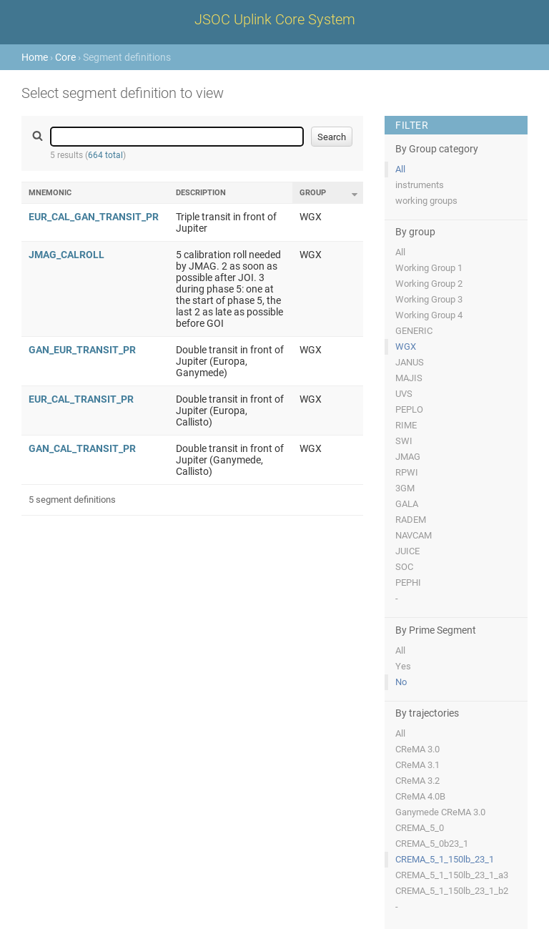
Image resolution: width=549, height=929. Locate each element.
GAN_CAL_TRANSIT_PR (82, 448)
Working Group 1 (429, 267)
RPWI (406, 472)
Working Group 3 (429, 299)
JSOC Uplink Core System (274, 19)
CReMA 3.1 (417, 765)
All (400, 169)
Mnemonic (50, 192)
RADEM (410, 519)
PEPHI (408, 582)
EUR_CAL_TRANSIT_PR (81, 399)
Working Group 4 (429, 315)
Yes (403, 666)
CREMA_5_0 (419, 827)
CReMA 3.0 (417, 749)
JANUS (409, 362)
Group (313, 192)
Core (65, 57)
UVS (403, 393)
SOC (404, 566)
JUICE (407, 551)
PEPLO (409, 409)
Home (34, 57)
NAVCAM (413, 535)
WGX (405, 346)
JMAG (407, 456)
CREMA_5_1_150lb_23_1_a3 (451, 875)
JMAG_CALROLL (66, 254)
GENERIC (413, 330)
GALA (406, 503)
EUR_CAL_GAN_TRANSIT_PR (94, 216)
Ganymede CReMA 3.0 (440, 812)
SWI (403, 441)
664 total (105, 155)
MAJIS (408, 378)
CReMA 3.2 (417, 780)
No (401, 682)
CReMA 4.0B (420, 796)
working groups (426, 200)
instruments (419, 185)
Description (201, 192)
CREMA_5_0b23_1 (431, 843)
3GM (405, 488)
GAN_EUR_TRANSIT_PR (82, 349)
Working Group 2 (429, 283)
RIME (406, 425)
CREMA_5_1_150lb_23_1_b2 (451, 890)
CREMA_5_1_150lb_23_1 (444, 859)
